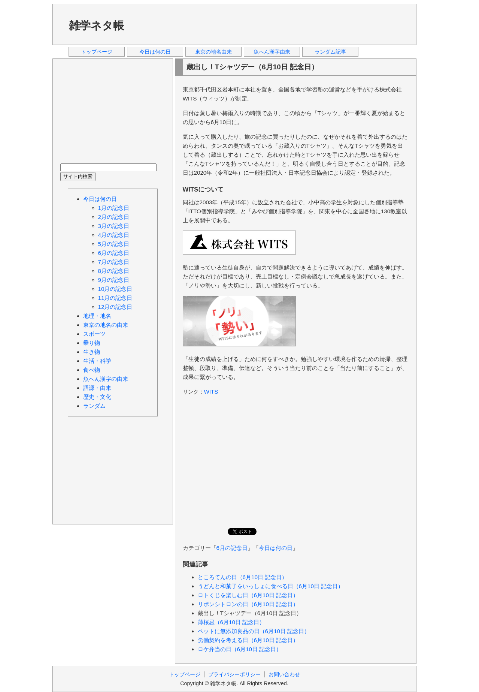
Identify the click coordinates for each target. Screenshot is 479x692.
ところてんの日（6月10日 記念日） (243, 577)
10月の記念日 (115, 289)
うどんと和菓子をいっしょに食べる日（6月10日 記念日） (271, 586)
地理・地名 (97, 316)
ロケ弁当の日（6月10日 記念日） (240, 649)
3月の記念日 (113, 226)
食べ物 (91, 370)
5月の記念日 (113, 244)
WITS (211, 391)
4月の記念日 (113, 235)
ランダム (94, 406)
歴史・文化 (97, 397)
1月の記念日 (113, 208)
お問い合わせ (284, 674)
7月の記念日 (113, 262)
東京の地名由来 (213, 52)
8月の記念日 (113, 271)
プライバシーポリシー (234, 674)
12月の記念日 (115, 307)
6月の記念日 (232, 548)
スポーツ (94, 334)
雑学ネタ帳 (96, 25)
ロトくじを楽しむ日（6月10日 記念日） (248, 595)
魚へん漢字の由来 (105, 379)
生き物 (91, 352)
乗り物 (91, 343)
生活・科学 (97, 361)
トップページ (96, 52)
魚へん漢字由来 (272, 52)
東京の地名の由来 (105, 325)
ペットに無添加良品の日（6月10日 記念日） (254, 631)
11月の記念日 (115, 298)
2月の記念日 (113, 217)
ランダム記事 (330, 52)
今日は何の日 (155, 52)
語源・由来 (97, 388)
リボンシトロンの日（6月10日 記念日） (248, 604)
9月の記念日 (113, 280)
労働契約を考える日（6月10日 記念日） (248, 640)
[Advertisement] (273, 24)
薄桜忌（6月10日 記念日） (231, 622)
